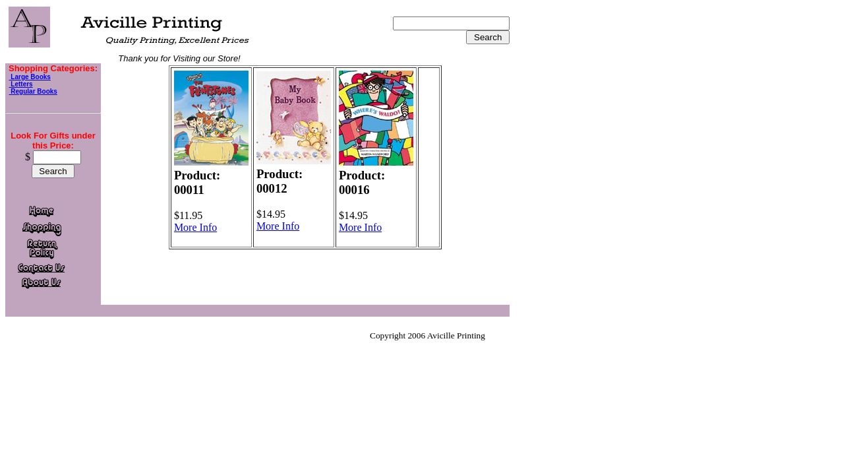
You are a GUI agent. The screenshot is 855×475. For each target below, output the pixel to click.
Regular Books (33, 91)
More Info (195, 227)
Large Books (30, 76)
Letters (21, 84)
